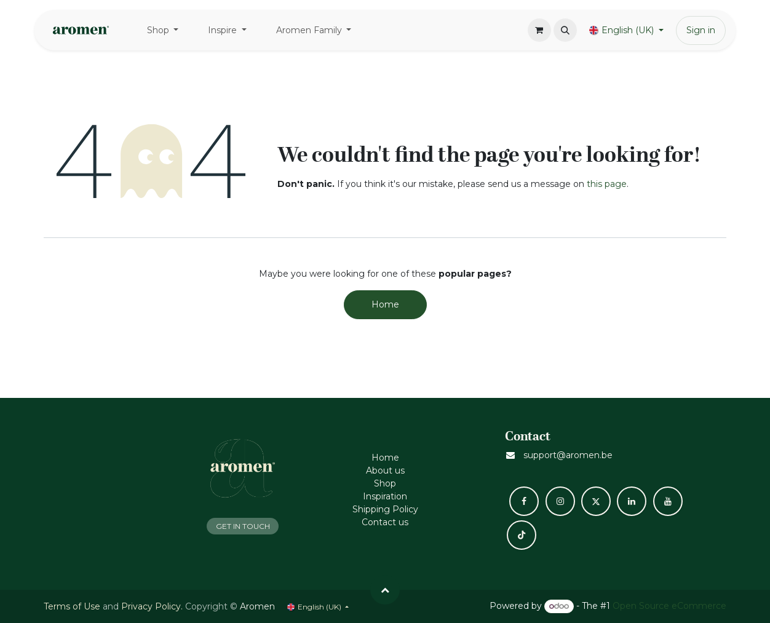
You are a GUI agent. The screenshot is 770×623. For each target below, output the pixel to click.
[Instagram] (560, 501)
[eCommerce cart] (539, 30)
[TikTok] (521, 535)
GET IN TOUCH (243, 526)
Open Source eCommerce (669, 605)
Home (385, 304)
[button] (565, 30)
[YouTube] (668, 501)
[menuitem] (163, 30)
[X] (596, 501)
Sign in (700, 30)
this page (607, 183)
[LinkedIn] (631, 501)
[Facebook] (524, 501)
